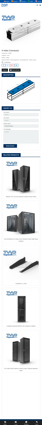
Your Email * (6, 118)
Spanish (14, 1)
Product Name (7, 123)
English (6, 1)
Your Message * (7, 129)
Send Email (15, 70)
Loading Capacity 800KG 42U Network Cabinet (21, 326)
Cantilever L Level (21, 283)
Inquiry (5, 70)
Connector (7, 62)
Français (38, 1)
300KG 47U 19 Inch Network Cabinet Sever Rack (21, 196)
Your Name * (6, 112)
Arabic (30, 1)
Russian (23, 1)
